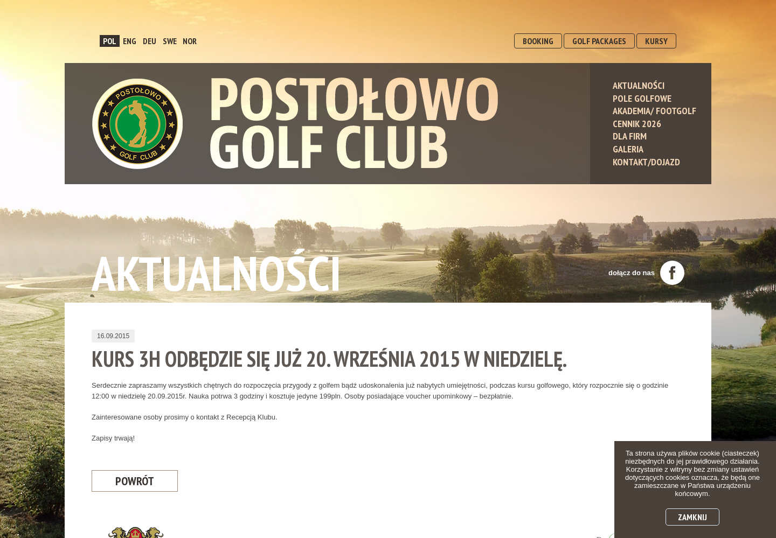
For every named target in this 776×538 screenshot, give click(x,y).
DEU (149, 41)
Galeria (628, 149)
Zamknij (692, 517)
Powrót (134, 480)
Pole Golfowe (642, 98)
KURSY (656, 41)
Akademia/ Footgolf (654, 110)
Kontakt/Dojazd (646, 162)
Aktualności (638, 85)
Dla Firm (630, 136)
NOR (190, 41)
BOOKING (538, 41)
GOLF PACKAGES (599, 41)
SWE (170, 41)
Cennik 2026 (637, 123)
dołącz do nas (646, 273)
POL (109, 41)
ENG (129, 41)
